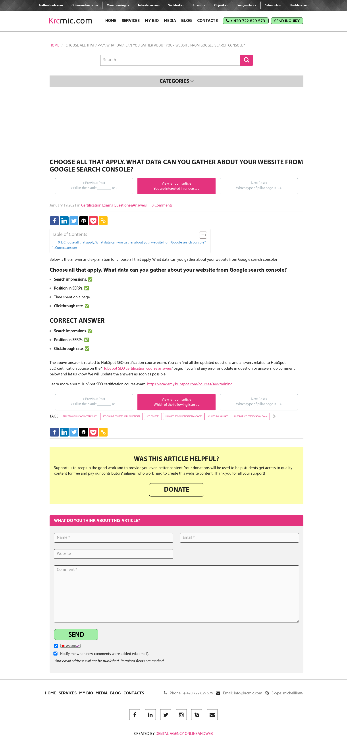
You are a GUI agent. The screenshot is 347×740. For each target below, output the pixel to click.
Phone (188, 693)
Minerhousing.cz (118, 5)
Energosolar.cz (246, 5)
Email (239, 693)
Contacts (207, 20)
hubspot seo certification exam (250, 416)
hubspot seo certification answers (184, 416)
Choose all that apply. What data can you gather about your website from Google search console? (135, 242)
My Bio (152, 20)
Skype (284, 693)
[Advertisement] (176, 124)
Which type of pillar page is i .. (259, 185)
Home (110, 20)
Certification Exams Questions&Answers (114, 205)
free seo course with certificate (80, 416)
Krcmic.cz (199, 5)
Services (131, 20)
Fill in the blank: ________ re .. (94, 185)
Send (76, 635)
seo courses (153, 416)
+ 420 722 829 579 (245, 20)
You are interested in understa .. (176, 189)
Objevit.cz (221, 5)
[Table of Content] (203, 235)
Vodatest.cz (176, 5)
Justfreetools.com (51, 5)
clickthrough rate (218, 416)
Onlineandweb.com (84, 5)
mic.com (71, 20)
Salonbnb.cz (273, 5)
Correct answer (66, 248)
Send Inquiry (287, 20)
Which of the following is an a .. (176, 405)
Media (170, 20)
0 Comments (162, 205)
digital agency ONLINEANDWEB (184, 734)
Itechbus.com (299, 5)
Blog (186, 20)
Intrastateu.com (149, 5)
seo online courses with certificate (121, 416)
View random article (176, 183)
